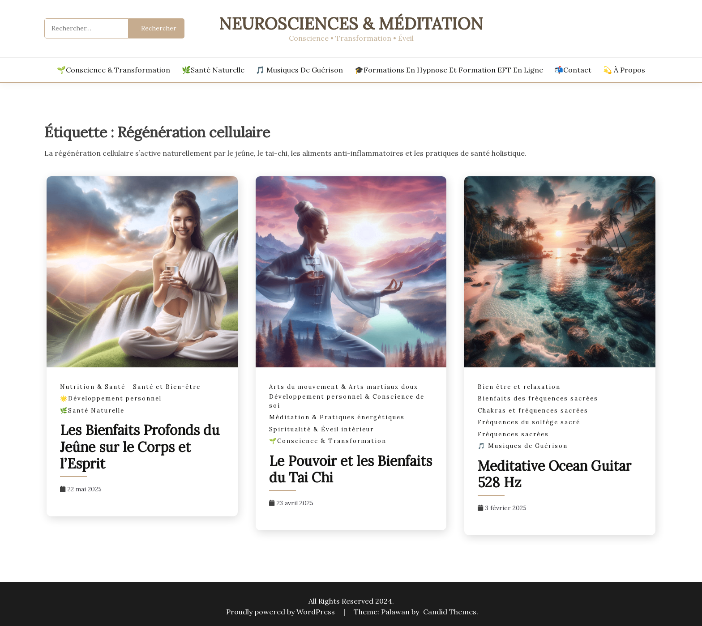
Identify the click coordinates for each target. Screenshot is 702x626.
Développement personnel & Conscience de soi (346, 401)
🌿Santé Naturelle (213, 69)
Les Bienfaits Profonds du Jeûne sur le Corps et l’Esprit (139, 447)
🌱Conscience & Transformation (113, 69)
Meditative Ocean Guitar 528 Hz (554, 474)
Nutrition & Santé (92, 387)
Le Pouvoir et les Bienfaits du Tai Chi (350, 469)
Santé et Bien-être (167, 387)
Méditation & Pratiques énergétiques (337, 417)
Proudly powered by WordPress (281, 611)
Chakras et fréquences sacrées (533, 410)
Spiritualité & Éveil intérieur (321, 429)
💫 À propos (624, 69)
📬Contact (572, 69)
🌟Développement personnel (111, 398)
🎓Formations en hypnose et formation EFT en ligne (449, 69)
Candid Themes (449, 611)
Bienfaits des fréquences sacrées (538, 398)
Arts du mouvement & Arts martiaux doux (343, 387)
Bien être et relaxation (519, 387)
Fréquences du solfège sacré (529, 422)
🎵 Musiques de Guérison (299, 69)
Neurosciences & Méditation (351, 23)
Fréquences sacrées (513, 434)
